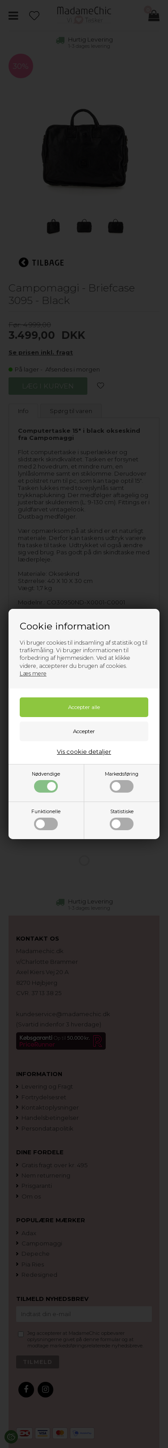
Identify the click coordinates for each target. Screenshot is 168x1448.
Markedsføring (121, 782)
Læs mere (33, 673)
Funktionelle (45, 819)
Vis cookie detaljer (84, 751)
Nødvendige (46, 782)
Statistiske (122, 819)
